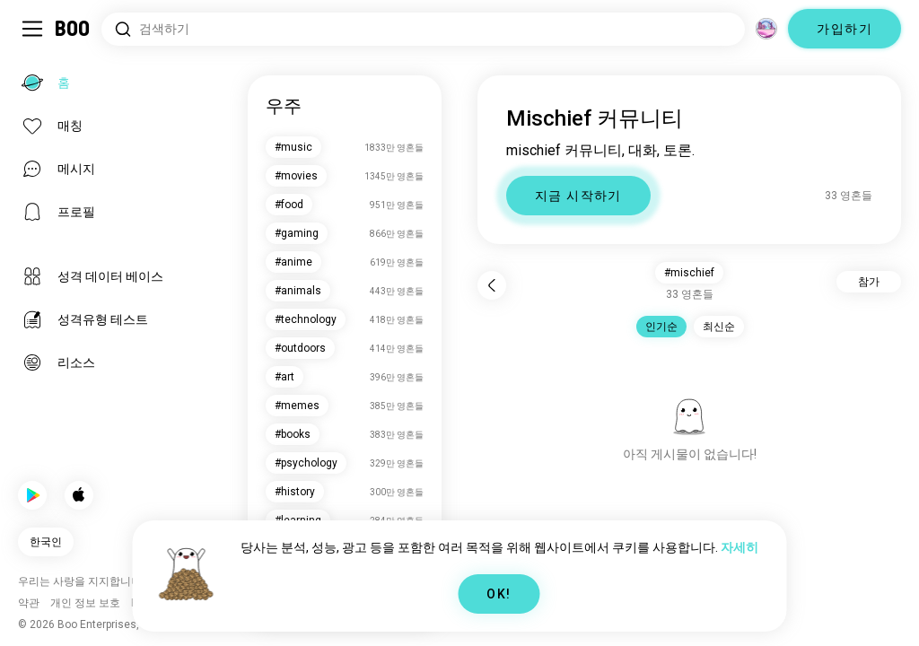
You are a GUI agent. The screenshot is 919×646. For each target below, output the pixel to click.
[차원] (766, 28)
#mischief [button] (689, 272)
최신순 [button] (719, 326)
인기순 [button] (661, 326)
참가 (869, 281)
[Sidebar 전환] (32, 28)
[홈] (73, 28)
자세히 (739, 547)
